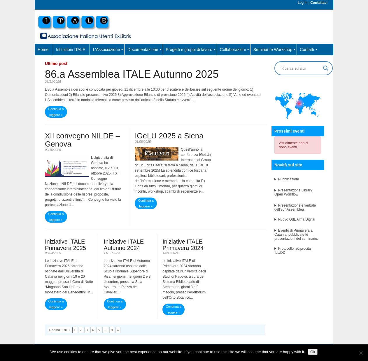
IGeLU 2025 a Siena (169, 135)
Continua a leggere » (56, 112)
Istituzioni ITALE (70, 49)
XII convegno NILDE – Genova (82, 139)
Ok (312, 352)
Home (43, 49)
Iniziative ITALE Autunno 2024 (124, 244)
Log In (302, 3)
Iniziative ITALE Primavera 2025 (65, 244)
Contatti (309, 49)
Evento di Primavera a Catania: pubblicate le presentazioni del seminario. (296, 234)
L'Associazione (108, 49)
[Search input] (301, 68)
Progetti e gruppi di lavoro (191, 49)
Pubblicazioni (288, 179)
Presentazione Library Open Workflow (293, 192)
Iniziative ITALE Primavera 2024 (183, 244)
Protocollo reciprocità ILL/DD (292, 250)
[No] (361, 353)
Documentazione (144, 49)
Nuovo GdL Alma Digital (296, 219)
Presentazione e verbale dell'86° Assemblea (295, 207)
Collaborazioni (235, 49)
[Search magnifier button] (326, 68)
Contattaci (318, 3)
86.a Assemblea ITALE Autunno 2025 (132, 74)
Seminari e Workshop (275, 49)
